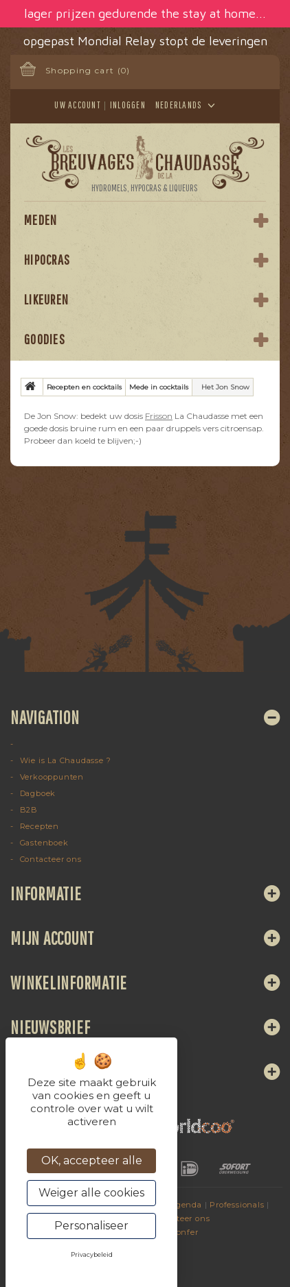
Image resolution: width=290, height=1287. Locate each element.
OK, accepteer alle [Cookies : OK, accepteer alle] (91, 1160)
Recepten (38, 826)
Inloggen (128, 104)
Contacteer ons (49, 859)
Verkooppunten (50, 777)
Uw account (77, 104)
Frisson (158, 416)
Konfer (184, 1232)
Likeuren (46, 299)
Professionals (237, 1205)
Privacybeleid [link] (92, 1254)
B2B (27, 810)
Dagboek (36, 793)
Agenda (186, 1205)
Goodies (44, 339)
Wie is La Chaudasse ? (64, 760)
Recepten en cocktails (84, 387)
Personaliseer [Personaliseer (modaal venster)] (91, 1225)
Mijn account (52, 938)
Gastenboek (43, 842)
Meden (40, 220)
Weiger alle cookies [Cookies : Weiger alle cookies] (91, 1192)
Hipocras (47, 259)
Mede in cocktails (158, 387)
